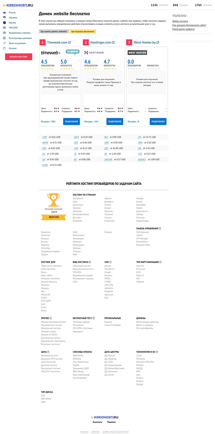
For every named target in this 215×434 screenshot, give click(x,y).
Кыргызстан (142, 210)
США (75, 231)
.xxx (44, 147)
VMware (140, 281)
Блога (44, 271)
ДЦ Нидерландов (113, 364)
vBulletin (109, 287)
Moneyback (78, 324)
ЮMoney (77, 358)
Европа (108, 197)
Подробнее (71, 120)
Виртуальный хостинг (83, 268)
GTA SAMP (46, 300)
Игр (43, 290)
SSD (43, 394)
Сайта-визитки (48, 268)
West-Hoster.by (146, 41)
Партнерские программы (53, 340)
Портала (45, 284)
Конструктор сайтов (50, 337)
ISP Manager (142, 237)
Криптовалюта (80, 377)
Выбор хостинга (180, 21)
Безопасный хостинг (51, 327)
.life (76, 147)
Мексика (140, 216)
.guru (45, 164)
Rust (43, 303)
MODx (107, 277)
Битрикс (108, 274)
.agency (142, 158)
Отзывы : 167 (91, 120)
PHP (138, 370)
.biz (106, 136)
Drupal (108, 271)
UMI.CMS (109, 284)
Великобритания (81, 213)
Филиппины (79, 234)
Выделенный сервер (83, 274)
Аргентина (78, 204)
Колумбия (141, 204)
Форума (45, 287)
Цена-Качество (48, 361)
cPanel (139, 234)
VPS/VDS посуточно (50, 370)
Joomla (108, 265)
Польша (45, 237)
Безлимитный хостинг (51, 324)
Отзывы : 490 (48, 120)
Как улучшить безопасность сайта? (189, 25)
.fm (139, 136)
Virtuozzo (140, 268)
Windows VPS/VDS (145, 361)
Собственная (142, 231)
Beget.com (54, 216)
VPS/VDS (77, 271)
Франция (77, 241)
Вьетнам (77, 216)
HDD (43, 401)
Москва (108, 321)
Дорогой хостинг (49, 364)
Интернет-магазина (50, 277)
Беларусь (109, 200)
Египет (108, 204)
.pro (140, 142)
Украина (45, 244)
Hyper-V (140, 274)
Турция (44, 253)
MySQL (139, 367)
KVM (138, 271)
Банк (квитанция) (81, 374)
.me (139, 147)
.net (76, 142)
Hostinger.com (102, 41)
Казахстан (109, 220)
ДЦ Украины (110, 358)
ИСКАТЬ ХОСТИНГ (18, 56)
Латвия (139, 213)
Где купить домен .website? (54, 30)
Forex (43, 306)
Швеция (77, 247)
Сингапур (45, 247)
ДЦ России (110, 354)
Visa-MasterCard (80, 361)
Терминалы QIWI (81, 367)
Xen (138, 277)
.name (45, 142)
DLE (106, 297)
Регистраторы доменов (147, 321)
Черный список (48, 330)
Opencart (109, 293)
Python (139, 377)
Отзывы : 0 (133, 120)
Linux (139, 354)
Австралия (78, 197)
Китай (139, 200)
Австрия (77, 207)
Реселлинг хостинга (50, 343)
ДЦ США (109, 361)
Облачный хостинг (82, 265)
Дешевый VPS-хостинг (52, 358)
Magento (109, 290)
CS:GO (44, 297)
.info (76, 136)
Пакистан (45, 234)
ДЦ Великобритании (114, 367)
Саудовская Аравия (50, 250)
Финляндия (78, 237)
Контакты (97, 421)
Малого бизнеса (49, 281)
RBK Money (78, 370)
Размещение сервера (83, 277)
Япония (108, 231)
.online (108, 158)
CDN (75, 281)
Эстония (77, 250)
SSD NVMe (46, 398)
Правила (111, 421)
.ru (75, 158)
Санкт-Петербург (113, 324)
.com (44, 136)
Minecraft (45, 293)
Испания (109, 213)
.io (75, 153)
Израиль (109, 210)
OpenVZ (140, 265)
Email (43, 309)
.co (43, 153)
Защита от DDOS (49, 334)
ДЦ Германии (111, 370)
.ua (43, 158)
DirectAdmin (142, 241)
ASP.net (139, 364)
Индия (108, 207)
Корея (139, 207)
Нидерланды (142, 220)
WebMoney (78, 354)
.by (105, 153)
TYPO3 (108, 281)
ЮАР (75, 253)
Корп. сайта (46, 274)
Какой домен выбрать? (183, 29)
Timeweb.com (59, 41)
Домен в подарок (144, 324)
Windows (140, 358)
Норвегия (45, 231)
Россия (44, 241)
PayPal (76, 364)
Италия (108, 216)
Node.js (139, 380)
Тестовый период (81, 321)
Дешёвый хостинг (49, 354)
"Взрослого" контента (51, 265)
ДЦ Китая (109, 374)
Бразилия (77, 210)
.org (106, 142)
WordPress (109, 268)
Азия (75, 200)
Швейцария (78, 244)
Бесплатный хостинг (51, 367)
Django (139, 383)
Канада (139, 197)
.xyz (140, 153)
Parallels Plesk (143, 244)
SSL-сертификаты (144, 327)
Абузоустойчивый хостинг (53, 321)
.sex (106, 147)
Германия (77, 220)
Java (138, 374)
